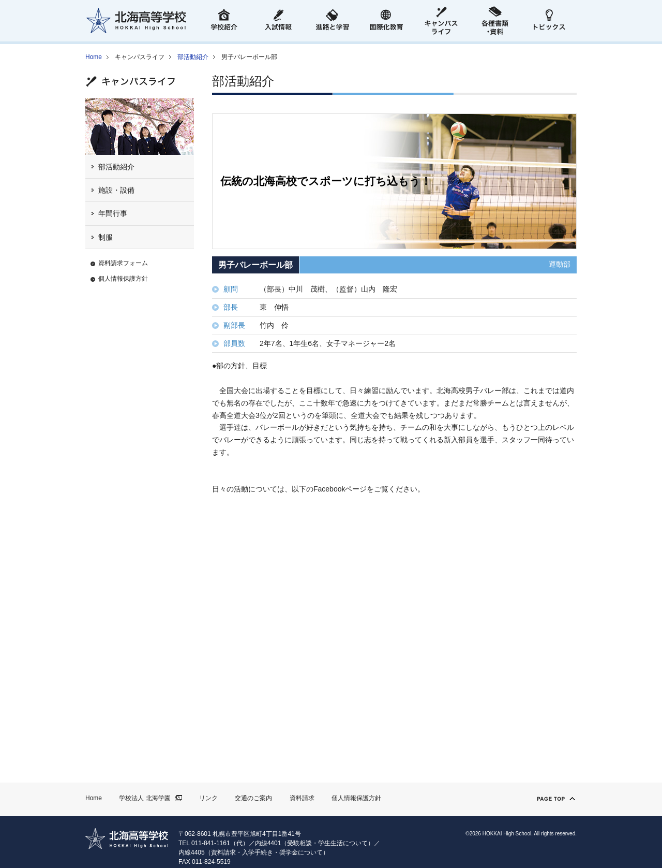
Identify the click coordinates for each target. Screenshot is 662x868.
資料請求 (302, 798)
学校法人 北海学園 (144, 798)
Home (93, 57)
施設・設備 (116, 190)
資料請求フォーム (123, 263)
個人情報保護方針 (123, 278)
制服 (105, 237)
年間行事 (112, 213)
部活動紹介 (192, 57)
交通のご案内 (253, 798)
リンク (208, 798)
